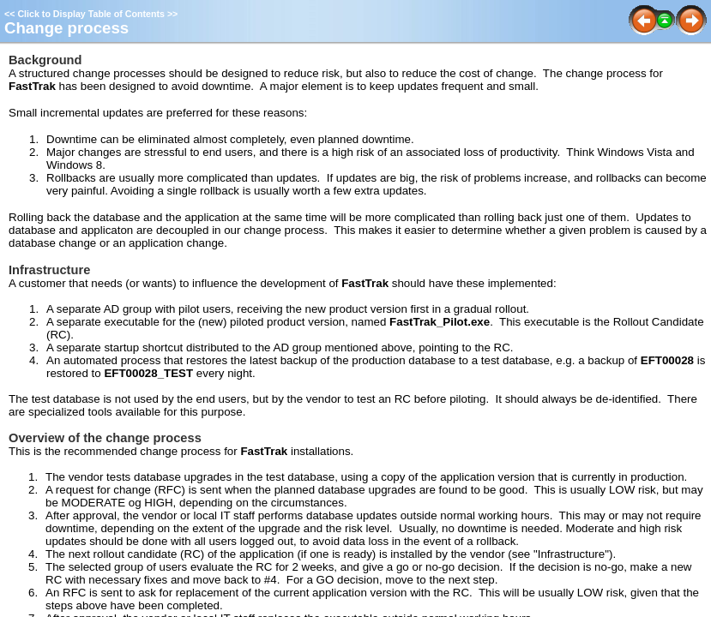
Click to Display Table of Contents (91, 14)
